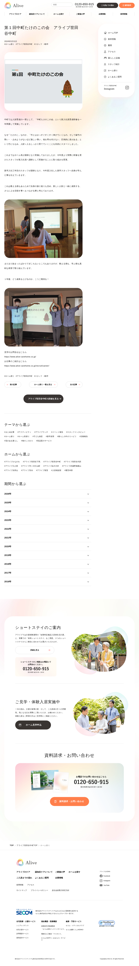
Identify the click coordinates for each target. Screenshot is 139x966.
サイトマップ (21, 890)
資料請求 (127, 5)
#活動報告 (83, 436)
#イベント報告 (57, 432)
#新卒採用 (50, 436)
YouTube (106, 885)
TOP (12, 845)
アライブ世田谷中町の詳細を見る (43, 399)
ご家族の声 (80, 14)
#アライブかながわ (12, 462)
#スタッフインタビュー (75, 432)
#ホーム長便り (23, 436)
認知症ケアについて (37, 14)
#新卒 (46, 44)
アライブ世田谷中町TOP (27, 845)
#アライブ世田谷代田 (72, 462)
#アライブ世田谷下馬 (31, 462)
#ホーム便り (9, 44)
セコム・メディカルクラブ (75, 925)
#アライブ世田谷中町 (24, 44)
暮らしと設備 (112, 58)
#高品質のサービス (44, 441)
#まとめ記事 (9, 432)
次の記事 (73, 384)
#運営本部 (69, 470)
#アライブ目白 (27, 470)
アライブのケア (15, 14)
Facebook (106, 876)
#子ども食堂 (38, 436)
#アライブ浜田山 (11, 470)
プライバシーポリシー (39, 890)
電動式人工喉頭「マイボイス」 (51, 934)
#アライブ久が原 (11, 466)
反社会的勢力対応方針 (60, 890)
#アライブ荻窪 (42, 470)
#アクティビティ (24, 432)
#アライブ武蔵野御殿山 (71, 466)
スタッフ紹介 (112, 64)
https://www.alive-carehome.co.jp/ (20, 357)
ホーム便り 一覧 (43, 384)
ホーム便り (111, 70)
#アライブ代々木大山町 (30, 466)
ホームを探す (58, 14)
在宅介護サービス (22, 929)
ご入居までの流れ (107, 5)
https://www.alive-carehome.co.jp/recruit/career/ (26, 366)
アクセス (110, 52)
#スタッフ (38, 44)
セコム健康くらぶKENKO (74, 929)
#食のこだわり (27, 441)
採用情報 (123, 14)
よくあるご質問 (113, 77)
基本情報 (110, 39)
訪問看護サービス (22, 933)
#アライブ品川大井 (51, 466)
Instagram (106, 881)
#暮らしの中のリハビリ (66, 436)
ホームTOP (111, 33)
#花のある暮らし (11, 441)
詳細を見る (34, 650)
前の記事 (13, 384)
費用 (108, 45)
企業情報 (102, 14)
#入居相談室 (56, 470)
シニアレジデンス (22, 925)
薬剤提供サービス (22, 938)
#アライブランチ (41, 432)
